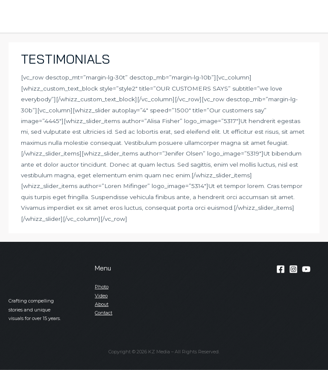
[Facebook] (280, 269)
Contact (103, 313)
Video (101, 296)
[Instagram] (293, 269)
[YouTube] (306, 269)
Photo (101, 287)
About (101, 304)
